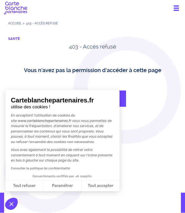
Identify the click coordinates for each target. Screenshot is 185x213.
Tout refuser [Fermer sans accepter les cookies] (24, 185)
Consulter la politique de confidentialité (40, 168)
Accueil (15, 23)
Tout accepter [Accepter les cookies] (100, 185)
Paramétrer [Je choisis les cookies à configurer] (62, 185)
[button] (11, 203)
